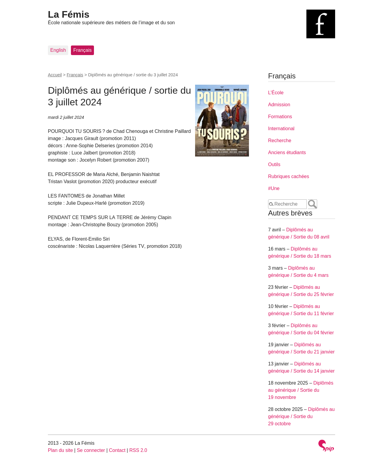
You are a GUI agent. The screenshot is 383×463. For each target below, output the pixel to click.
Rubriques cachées (288, 176)
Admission (279, 104)
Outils (274, 164)
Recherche (279, 140)
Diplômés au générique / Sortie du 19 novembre (300, 390)
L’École (276, 92)
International (281, 128)
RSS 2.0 (138, 450)
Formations (280, 116)
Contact (117, 450)
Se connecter (91, 450)
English (58, 50)
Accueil (55, 74)
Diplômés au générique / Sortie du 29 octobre (301, 416)
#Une (273, 188)
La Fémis (68, 14)
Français (82, 50)
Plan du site (60, 450)
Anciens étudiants (287, 152)
